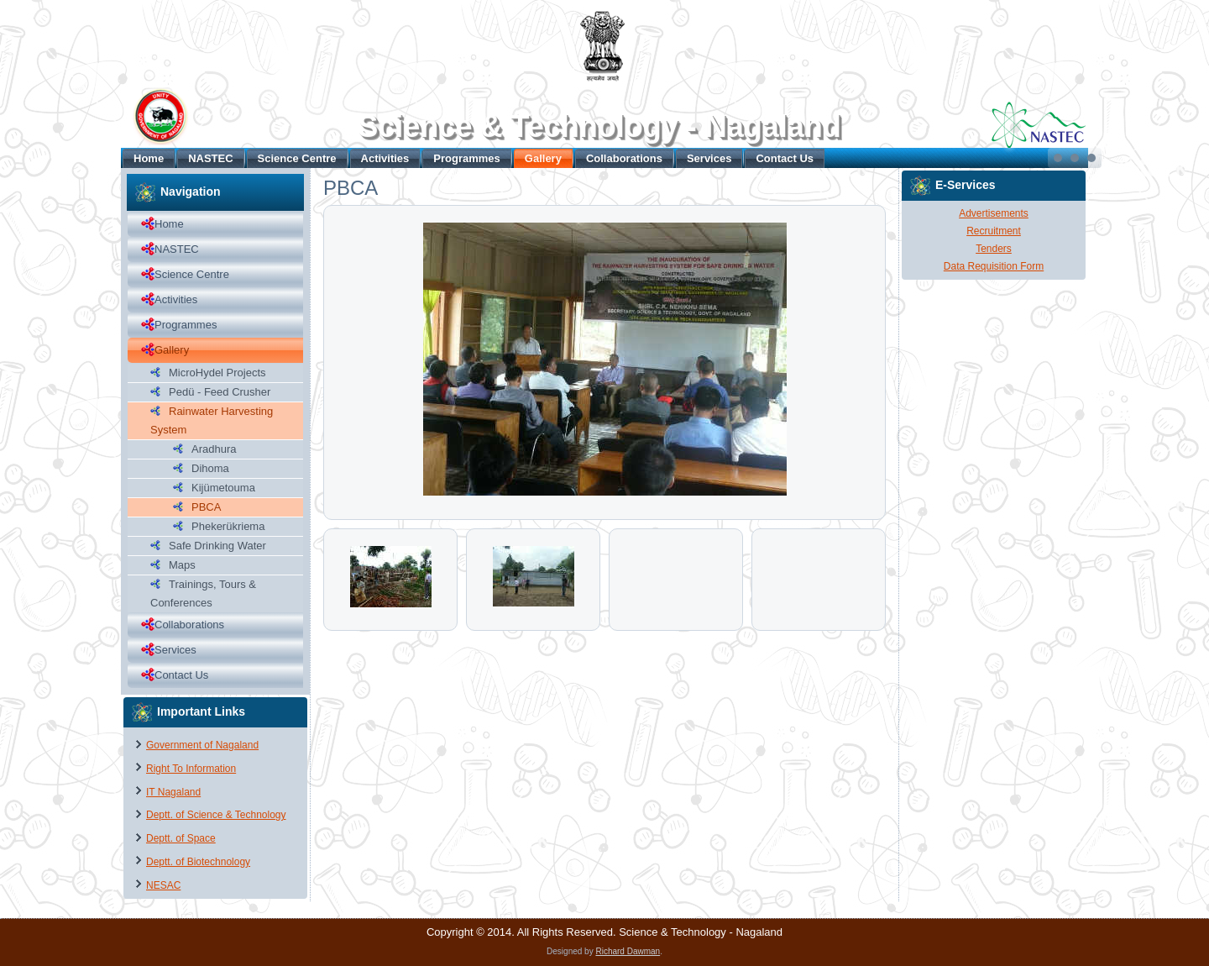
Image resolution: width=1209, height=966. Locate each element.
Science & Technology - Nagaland (599, 126)
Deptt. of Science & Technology (216, 815)
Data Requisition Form (994, 266)
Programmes (466, 158)
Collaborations (624, 158)
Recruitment (993, 231)
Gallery (543, 158)
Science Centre (297, 158)
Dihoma (210, 468)
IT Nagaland (173, 792)
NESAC (163, 885)
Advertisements (993, 213)
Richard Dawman (627, 951)
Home (148, 158)
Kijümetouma (223, 487)
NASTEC (210, 158)
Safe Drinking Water (217, 545)
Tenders (994, 249)
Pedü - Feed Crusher (219, 392)
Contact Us (785, 158)
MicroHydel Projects (217, 372)
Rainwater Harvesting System (211, 420)
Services (709, 158)
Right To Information (191, 768)
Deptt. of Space (181, 838)
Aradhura (213, 449)
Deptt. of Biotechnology (198, 862)
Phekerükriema (227, 526)
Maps (182, 565)
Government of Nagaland (202, 745)
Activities (385, 158)
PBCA (206, 507)
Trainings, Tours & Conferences (203, 593)
